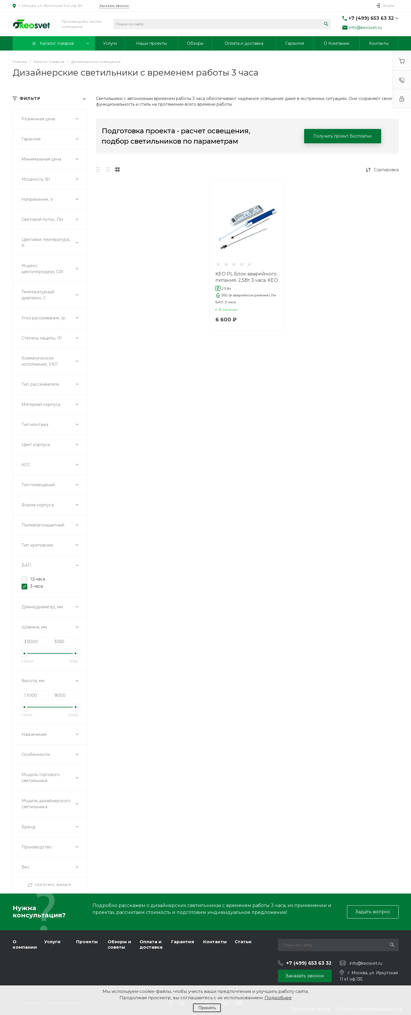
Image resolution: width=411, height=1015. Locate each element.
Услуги (52, 941)
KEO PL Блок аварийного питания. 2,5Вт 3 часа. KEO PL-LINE (246, 280)
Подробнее (278, 997)
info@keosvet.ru (365, 27)
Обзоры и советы (119, 944)
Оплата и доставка (151, 944)
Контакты (215, 941)
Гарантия (182, 941)
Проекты (87, 941)
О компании (25, 944)
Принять (207, 1007)
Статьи (243, 941)
